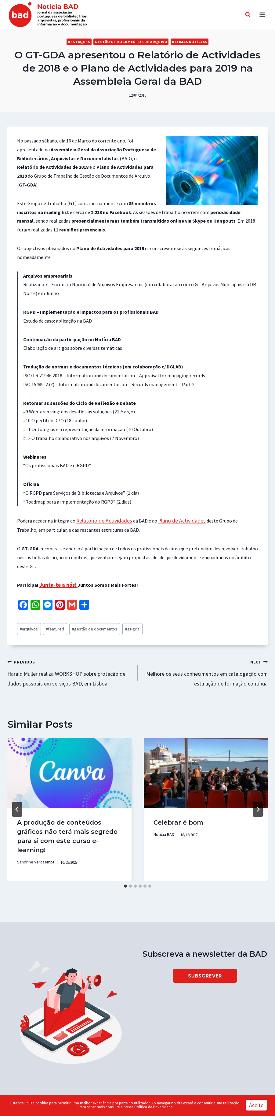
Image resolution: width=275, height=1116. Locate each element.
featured (50, 626)
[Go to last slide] (17, 803)
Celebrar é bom (178, 816)
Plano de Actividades (174, 520)
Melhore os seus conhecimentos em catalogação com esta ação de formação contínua (205, 668)
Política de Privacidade (153, 1107)
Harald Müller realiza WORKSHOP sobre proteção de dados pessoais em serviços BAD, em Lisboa (70, 668)
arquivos (28, 626)
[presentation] (69, 767)
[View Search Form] (247, 14)
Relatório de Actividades (101, 520)
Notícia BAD (163, 828)
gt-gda (119, 626)
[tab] (125, 879)
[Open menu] (262, 14)
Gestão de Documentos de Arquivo (131, 41)
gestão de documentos (86, 626)
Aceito (256, 1105)
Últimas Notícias (185, 41)
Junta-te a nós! (56, 584)
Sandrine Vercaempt (33, 855)
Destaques (83, 41)
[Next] (258, 803)
